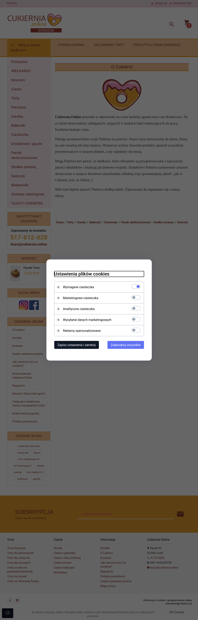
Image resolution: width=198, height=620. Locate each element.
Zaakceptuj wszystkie (125, 345)
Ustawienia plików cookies (81, 274)
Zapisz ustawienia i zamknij (77, 345)
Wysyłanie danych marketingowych (87, 320)
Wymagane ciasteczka (78, 287)
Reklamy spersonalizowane (82, 331)
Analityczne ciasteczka (79, 309)
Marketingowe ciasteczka (80, 298)
